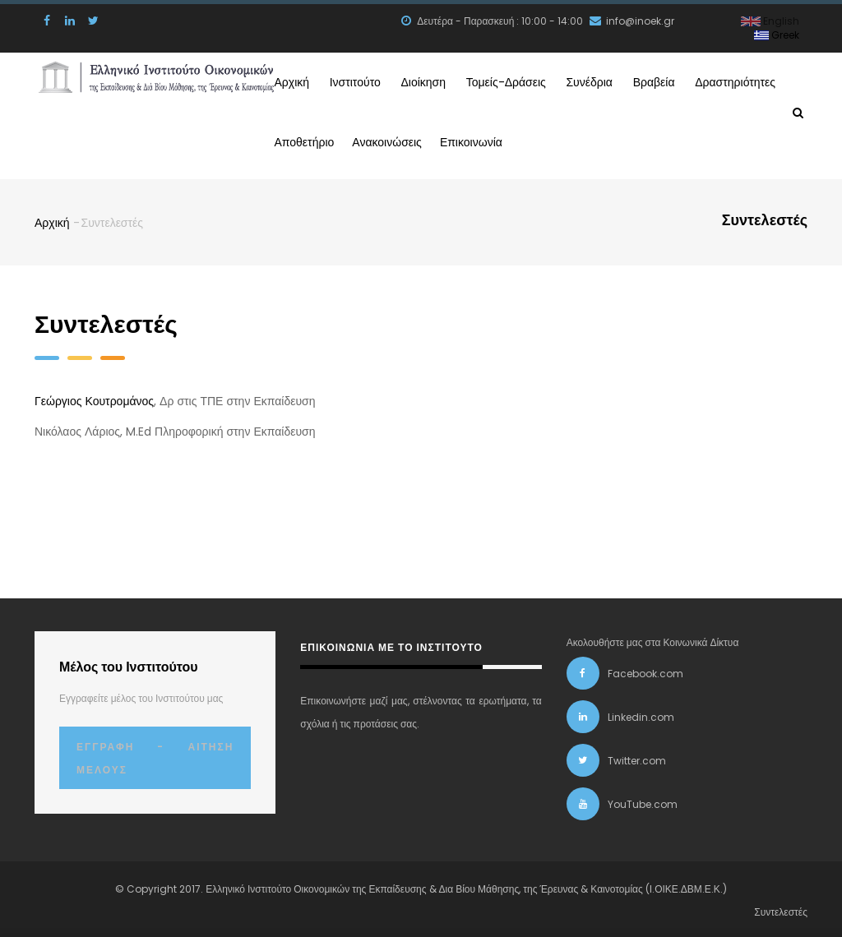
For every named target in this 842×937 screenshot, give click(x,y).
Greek (776, 35)
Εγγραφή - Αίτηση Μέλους (155, 754)
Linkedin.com (641, 714)
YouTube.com (643, 801)
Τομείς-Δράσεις (567, 81)
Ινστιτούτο (376, 81)
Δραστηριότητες (321, 139)
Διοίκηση (464, 81)
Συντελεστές (780, 909)
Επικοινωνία (608, 139)
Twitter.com (637, 757)
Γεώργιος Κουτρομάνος (94, 398)
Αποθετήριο (420, 139)
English (770, 21)
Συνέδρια (670, 81)
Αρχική (295, 81)
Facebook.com (645, 670)
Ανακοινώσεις (513, 139)
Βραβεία (751, 81)
